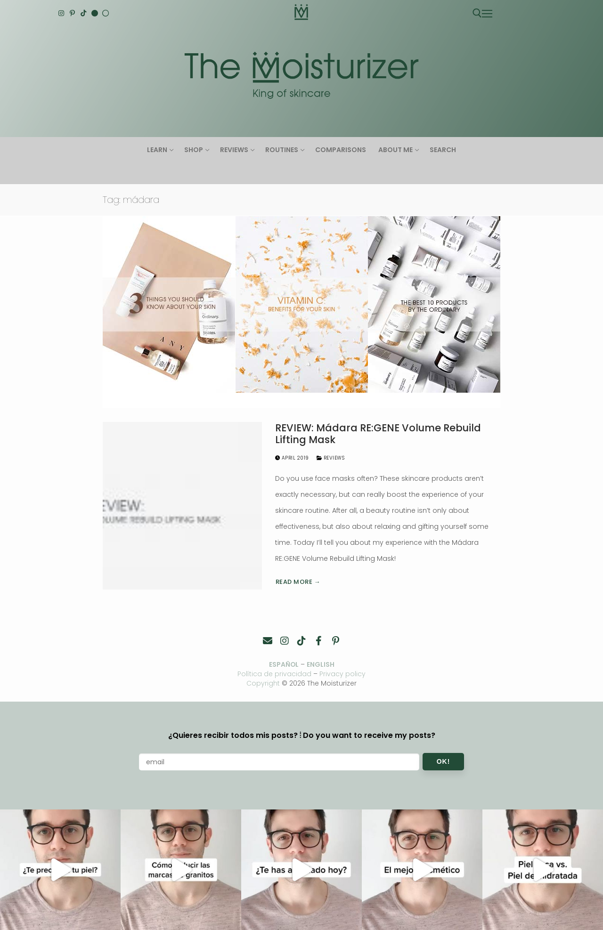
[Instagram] (61, 13)
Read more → (298, 582)
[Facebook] (318, 640)
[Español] (105, 13)
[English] (94, 13)
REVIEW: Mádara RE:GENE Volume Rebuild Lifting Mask (378, 434)
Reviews (331, 457)
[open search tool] (477, 13)
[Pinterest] (72, 13)
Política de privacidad (274, 674)
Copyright (263, 683)
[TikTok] (83, 13)
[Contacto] (267, 640)
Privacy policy (343, 674)
